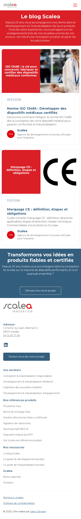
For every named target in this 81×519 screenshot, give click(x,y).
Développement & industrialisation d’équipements (31, 393)
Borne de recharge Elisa (16, 411)
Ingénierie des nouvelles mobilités (22, 387)
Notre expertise (12, 476)
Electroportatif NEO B (15, 429)
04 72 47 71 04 (11, 335)
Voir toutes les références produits (22, 440)
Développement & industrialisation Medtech (28, 381)
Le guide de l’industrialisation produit (23, 464)
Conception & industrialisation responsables (27, 376)
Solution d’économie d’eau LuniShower (25, 417)
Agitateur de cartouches (17, 423)
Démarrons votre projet (40, 290)
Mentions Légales (13, 497)
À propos (8, 482)
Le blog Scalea (11, 453)
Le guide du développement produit (23, 459)
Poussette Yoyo (12, 406)
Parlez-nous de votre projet (27, 356)
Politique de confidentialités (19, 503)
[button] (74, 5)
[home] (10, 5)
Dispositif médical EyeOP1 (18, 434)
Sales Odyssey (38, 511)
